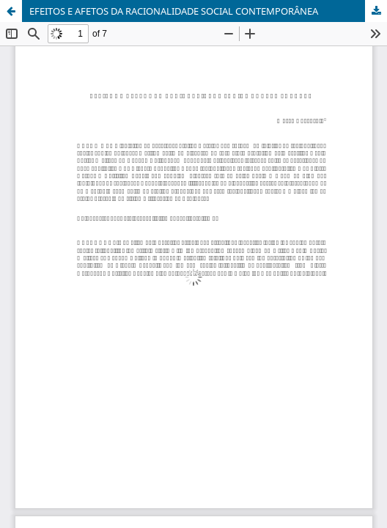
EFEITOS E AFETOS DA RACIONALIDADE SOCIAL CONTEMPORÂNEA (173, 11)
